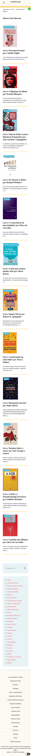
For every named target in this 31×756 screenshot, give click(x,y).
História (6, 470)
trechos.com (15, 2)
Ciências (9, 639)
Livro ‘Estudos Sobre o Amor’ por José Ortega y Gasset (14, 451)
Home (12, 9)
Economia (10, 651)
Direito (6, 333)
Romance (10, 595)
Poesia (9, 613)
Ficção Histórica (11, 598)
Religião (9, 663)
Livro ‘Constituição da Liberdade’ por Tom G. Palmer (13, 359)
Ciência (6, 379)
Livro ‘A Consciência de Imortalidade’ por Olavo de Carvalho (15, 225)
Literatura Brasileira (12, 592)
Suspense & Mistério (13, 589)
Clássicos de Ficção (13, 610)
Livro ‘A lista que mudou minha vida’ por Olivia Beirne (14, 271)
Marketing (10, 645)
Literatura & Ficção (12, 583)
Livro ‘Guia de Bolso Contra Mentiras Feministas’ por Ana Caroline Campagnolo (15, 137)
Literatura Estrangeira (11, 245)
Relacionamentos (12, 618)
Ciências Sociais (9, 27)
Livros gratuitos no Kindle (14, 601)
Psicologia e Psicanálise (14, 657)
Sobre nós (9, 752)
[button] (27, 754)
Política (6, 68)
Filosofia (7, 199)
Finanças (9, 648)
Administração (8, 291)
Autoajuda (10, 621)
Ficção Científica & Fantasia (15, 586)
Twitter (9, 580)
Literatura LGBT (11, 607)
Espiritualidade (11, 660)
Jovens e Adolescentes (13, 604)
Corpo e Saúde (11, 624)
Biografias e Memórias (13, 616)
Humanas (10, 627)
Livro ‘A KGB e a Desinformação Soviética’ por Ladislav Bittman (14, 497)
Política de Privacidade (18, 752)
